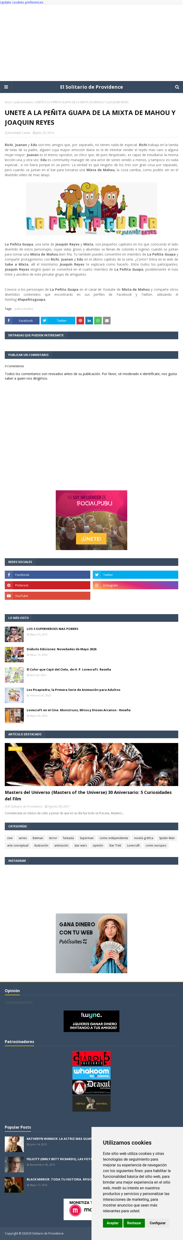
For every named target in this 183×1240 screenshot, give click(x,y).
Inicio (8, 102)
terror (53, 838)
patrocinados (23, 102)
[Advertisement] (91, 42)
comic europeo (156, 845)
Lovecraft (133, 845)
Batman (38, 838)
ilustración (41, 845)
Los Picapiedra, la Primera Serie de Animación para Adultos (73, 690)
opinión (98, 845)
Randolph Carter (19, 133)
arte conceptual (17, 845)
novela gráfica (143, 838)
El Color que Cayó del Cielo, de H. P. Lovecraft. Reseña (69, 669)
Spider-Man (167, 838)
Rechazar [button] (134, 1223)
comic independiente (114, 838)
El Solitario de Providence (91, 87)
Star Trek (115, 845)
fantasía (68, 838)
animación (61, 845)
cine (10, 838)
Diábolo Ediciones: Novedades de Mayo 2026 (61, 649)
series (23, 838)
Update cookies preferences (21, 2)
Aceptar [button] (113, 1223)
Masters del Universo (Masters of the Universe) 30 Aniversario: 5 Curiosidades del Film (88, 795)
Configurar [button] (158, 1223)
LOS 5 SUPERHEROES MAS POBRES (52, 629)
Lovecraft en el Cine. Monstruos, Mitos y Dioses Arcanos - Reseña (79, 710)
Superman (87, 838)
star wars (80, 845)
